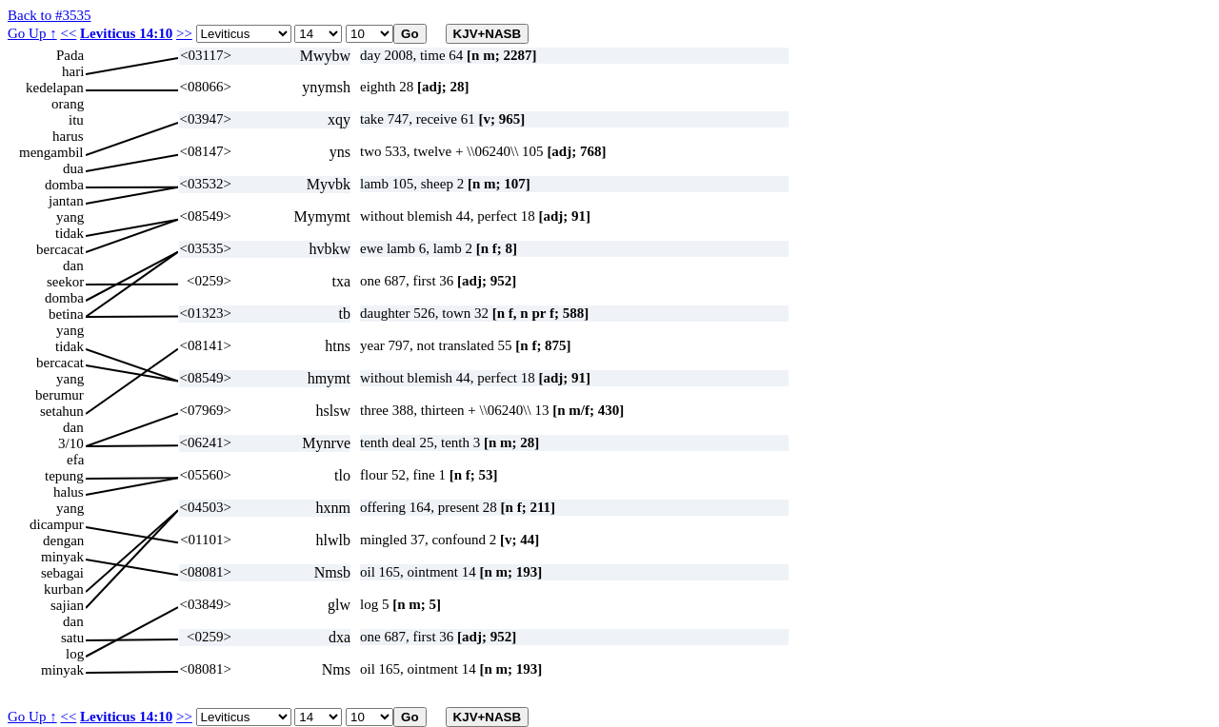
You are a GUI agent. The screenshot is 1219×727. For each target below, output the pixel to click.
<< (68, 33)
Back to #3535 (49, 15)
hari (73, 71)
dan (73, 265)
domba (64, 184)
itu (76, 120)
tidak (69, 233)
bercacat (60, 249)
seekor (65, 281)
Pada (70, 55)
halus (68, 492)
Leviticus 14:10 (126, 33)
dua (73, 168)
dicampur (57, 524)
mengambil (51, 152)
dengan (63, 540)
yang (70, 217)
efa (75, 459)
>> (184, 33)
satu (72, 637)
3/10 (71, 443)
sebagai (62, 572)
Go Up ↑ (32, 33)
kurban (64, 589)
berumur (59, 395)
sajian (67, 605)
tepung (64, 475)
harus (68, 136)
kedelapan (55, 87)
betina (66, 314)
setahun (62, 411)
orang (67, 103)
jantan (66, 200)
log (75, 653)
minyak (62, 556)
